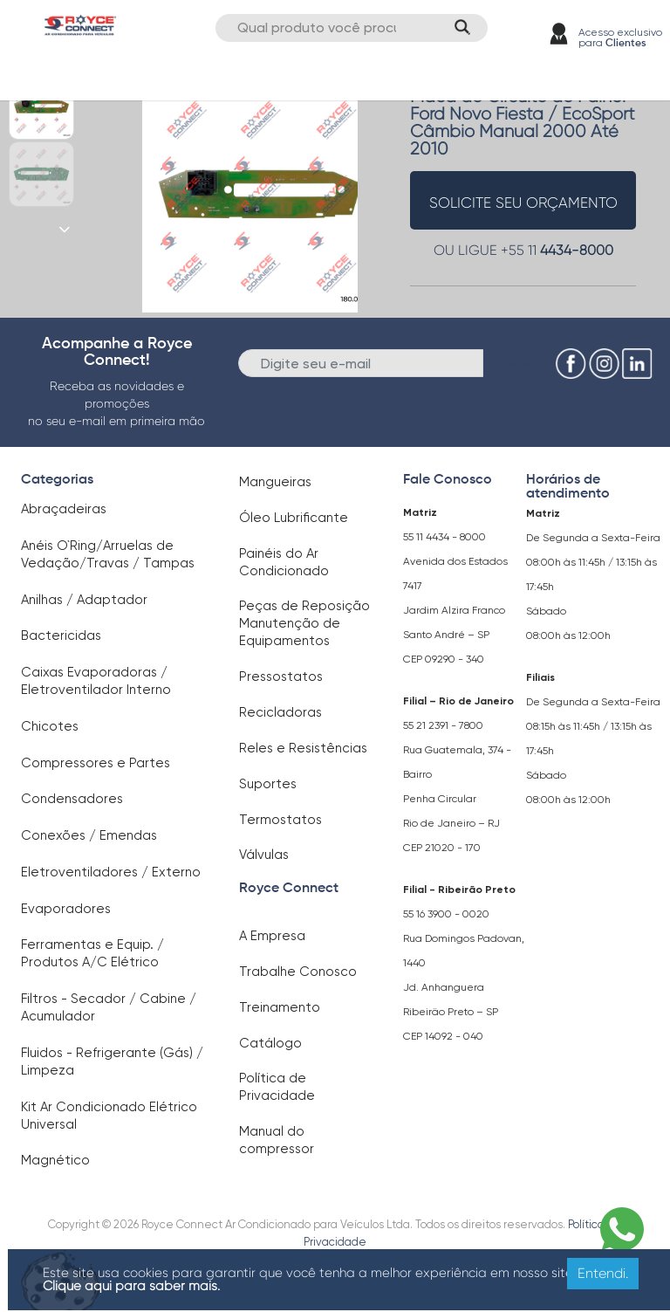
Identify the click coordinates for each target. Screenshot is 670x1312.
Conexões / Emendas (89, 835)
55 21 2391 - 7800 (443, 725)
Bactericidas (61, 635)
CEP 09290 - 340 (443, 659)
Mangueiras (275, 482)
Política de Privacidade (277, 1086)
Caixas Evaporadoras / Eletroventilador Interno (96, 680)
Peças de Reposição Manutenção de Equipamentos (304, 623)
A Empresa (272, 936)
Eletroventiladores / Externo (111, 872)
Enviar (512, 362)
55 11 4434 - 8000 (444, 537)
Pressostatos (281, 676)
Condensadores (72, 799)
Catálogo (270, 1043)
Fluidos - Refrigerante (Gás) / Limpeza (112, 1061)
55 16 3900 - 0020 (446, 914)
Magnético (55, 1160)
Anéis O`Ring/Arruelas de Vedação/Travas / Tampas (108, 554)
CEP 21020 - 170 (442, 847)
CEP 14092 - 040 (443, 1036)
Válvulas (264, 854)
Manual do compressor (276, 1140)
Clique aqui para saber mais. (131, 1286)
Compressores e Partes (95, 763)
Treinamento (279, 1007)
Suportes (268, 784)
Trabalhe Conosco (298, 971)
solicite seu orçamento (523, 202)
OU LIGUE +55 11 (523, 250)
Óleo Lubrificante (293, 517)
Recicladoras (280, 712)
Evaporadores (66, 909)
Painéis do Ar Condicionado (284, 562)
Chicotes (50, 726)
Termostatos (280, 820)
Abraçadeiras (63, 509)
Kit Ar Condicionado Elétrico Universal (109, 1115)
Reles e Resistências (303, 748)
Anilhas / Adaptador (84, 600)
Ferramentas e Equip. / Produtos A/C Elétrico (92, 953)
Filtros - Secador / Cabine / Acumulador (108, 1007)
